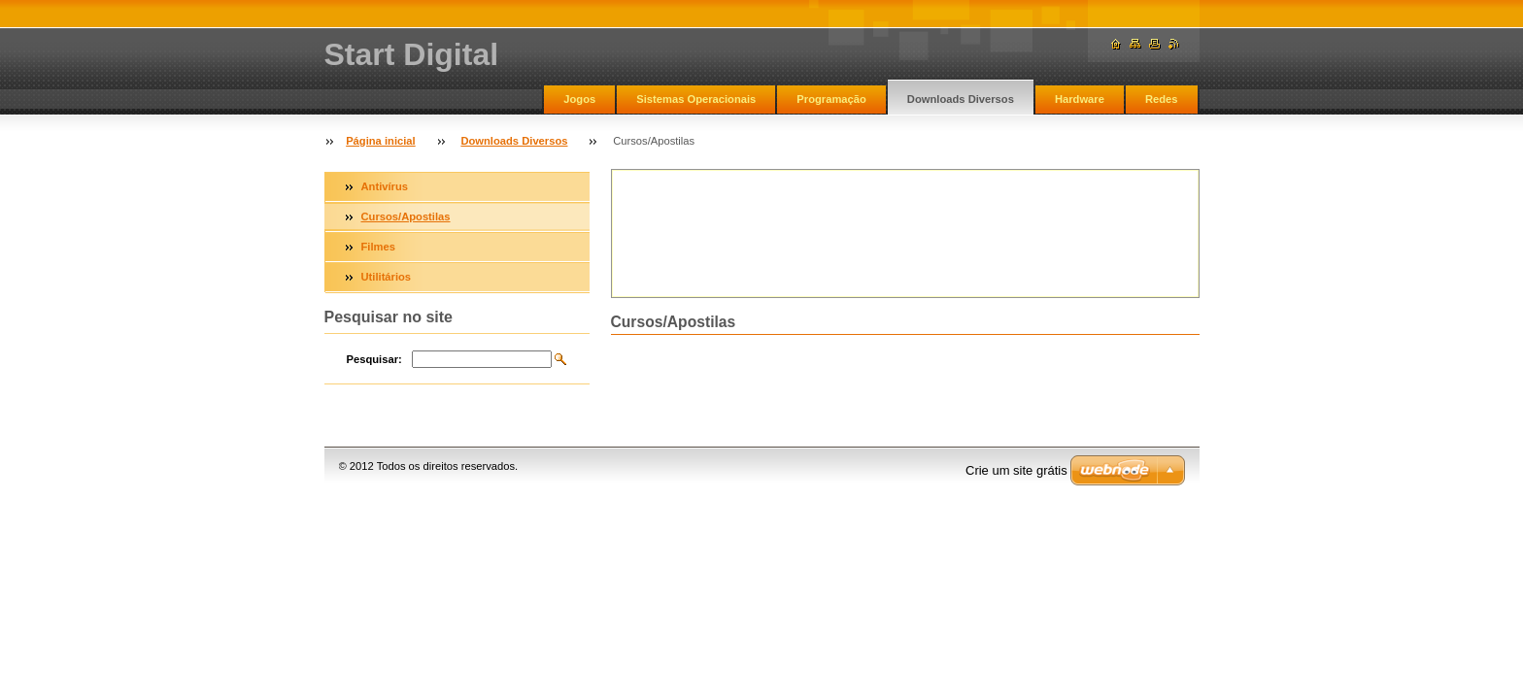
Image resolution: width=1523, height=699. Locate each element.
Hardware (1079, 99)
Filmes (378, 246)
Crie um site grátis (1016, 470)
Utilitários (386, 277)
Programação (831, 99)
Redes (1161, 99)
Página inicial (381, 141)
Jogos (579, 99)
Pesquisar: (374, 359)
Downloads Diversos (960, 99)
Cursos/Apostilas (406, 216)
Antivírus (385, 186)
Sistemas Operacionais (696, 99)
